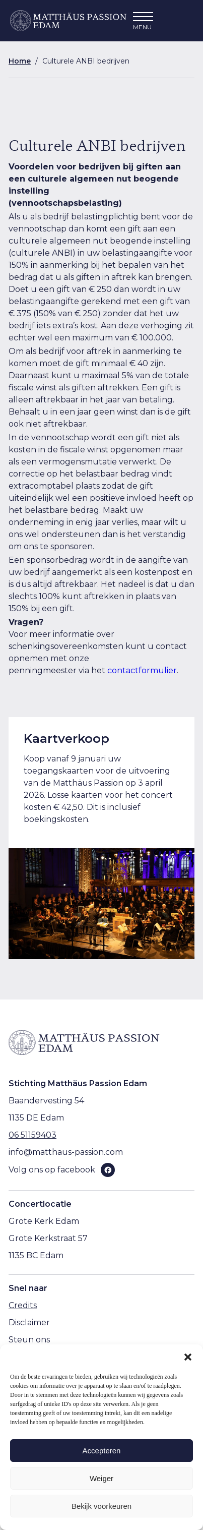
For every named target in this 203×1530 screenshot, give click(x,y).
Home (20, 61)
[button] (188, 1357)
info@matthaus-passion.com (66, 1152)
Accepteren (102, 1450)
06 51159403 (32, 1135)
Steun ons (29, 1339)
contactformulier (142, 670)
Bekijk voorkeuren (101, 1506)
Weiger (101, 1478)
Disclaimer (29, 1322)
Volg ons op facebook (52, 1169)
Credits (23, 1305)
